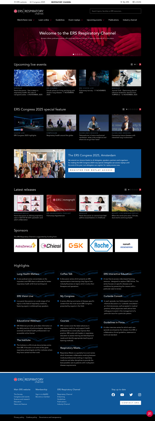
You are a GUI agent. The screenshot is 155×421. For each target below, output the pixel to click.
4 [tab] (80, 54)
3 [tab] (78, 54)
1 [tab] (73, 54)
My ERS (126, 2)
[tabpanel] (28, 83)
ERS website (21, 2)
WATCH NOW (47, 50)
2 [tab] (75, 54)
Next (140, 64)
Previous (132, 64)
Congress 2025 (38, 2)
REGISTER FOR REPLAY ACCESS (91, 170)
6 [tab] (137, 109)
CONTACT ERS (130, 403)
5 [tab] (82, 54)
